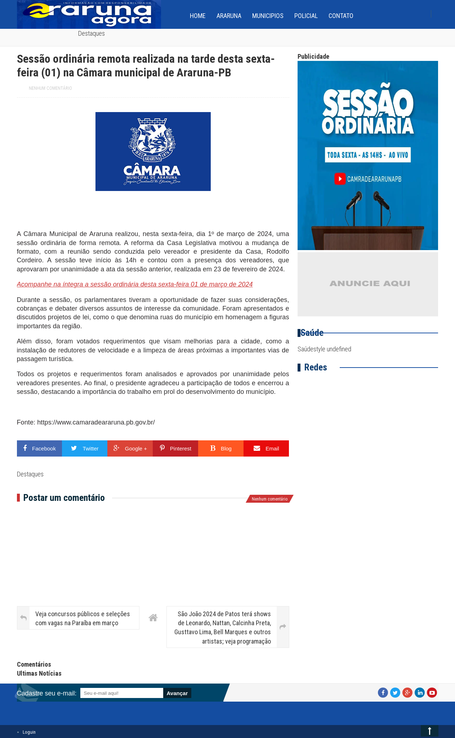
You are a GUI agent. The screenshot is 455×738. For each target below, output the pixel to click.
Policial (306, 15)
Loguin (29, 732)
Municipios (268, 15)
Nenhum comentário (50, 88)
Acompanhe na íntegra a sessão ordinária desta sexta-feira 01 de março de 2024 (135, 284)
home (198, 15)
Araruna (229, 15)
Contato (341, 15)
